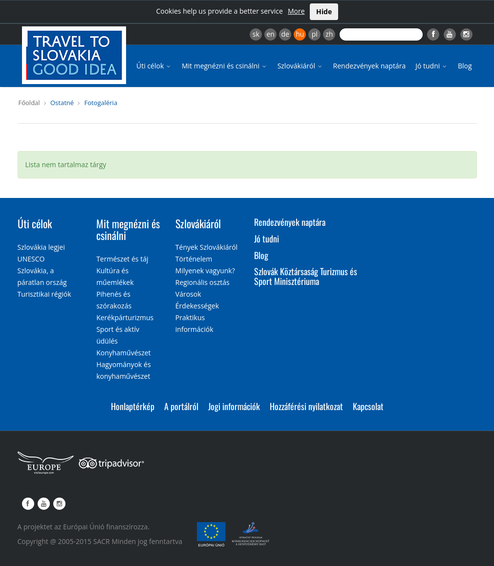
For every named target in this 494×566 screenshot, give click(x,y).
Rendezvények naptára (369, 65)
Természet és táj (122, 258)
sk (256, 34)
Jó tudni (431, 65)
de (285, 34)
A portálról (181, 406)
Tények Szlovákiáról (206, 247)
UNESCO (31, 258)
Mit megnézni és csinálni (225, 65)
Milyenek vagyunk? (205, 270)
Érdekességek (197, 305)
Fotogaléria (100, 102)
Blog (465, 65)
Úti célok (154, 65)
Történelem (194, 258)
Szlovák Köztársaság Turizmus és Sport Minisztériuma (305, 276)
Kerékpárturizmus (124, 317)
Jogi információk (234, 406)
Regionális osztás (202, 282)
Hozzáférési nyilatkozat (306, 406)
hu (300, 34)
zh (329, 34)
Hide (324, 11)
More (296, 11)
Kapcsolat (368, 406)
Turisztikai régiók (44, 294)
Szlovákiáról (300, 65)
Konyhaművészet (123, 352)
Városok (188, 294)
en (270, 34)
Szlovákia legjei (41, 247)
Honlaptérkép (132, 406)
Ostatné (62, 102)
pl (315, 34)
